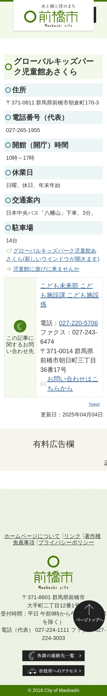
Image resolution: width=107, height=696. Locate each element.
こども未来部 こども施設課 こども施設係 (69, 295)
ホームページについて (32, 536)
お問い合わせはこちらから (72, 383)
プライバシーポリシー (66, 542)
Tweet (94, 404)
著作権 (92, 536)
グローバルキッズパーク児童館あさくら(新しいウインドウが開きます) (52, 255)
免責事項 (24, 542)
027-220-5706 (78, 323)
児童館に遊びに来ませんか (46, 269)
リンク (72, 536)
